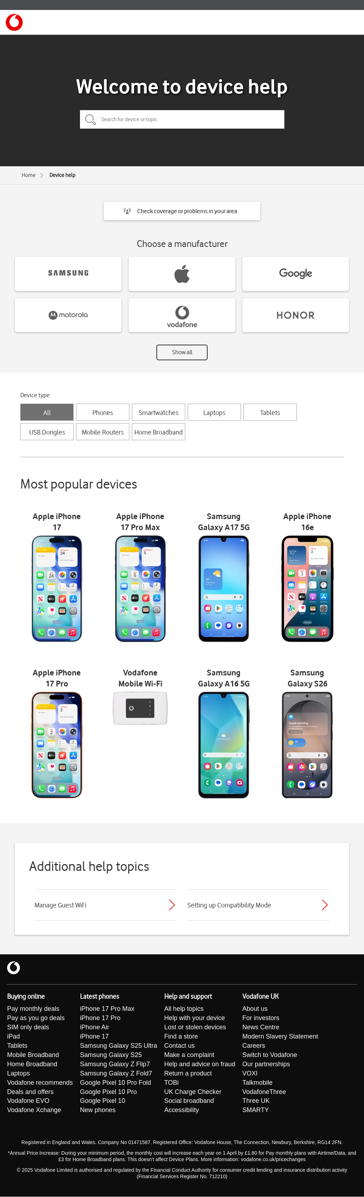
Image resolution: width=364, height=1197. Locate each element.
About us (255, 1009)
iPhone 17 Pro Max (107, 1009)
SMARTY (255, 1110)
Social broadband (189, 1101)
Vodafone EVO (28, 1101)
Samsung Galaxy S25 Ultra (118, 1046)
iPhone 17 (94, 1036)
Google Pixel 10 (102, 1101)
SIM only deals (28, 1027)
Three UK (256, 1101)
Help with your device (194, 1018)
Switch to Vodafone (269, 1055)
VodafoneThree (264, 1092)
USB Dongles (47, 432)
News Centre (260, 1027)
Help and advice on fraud (199, 1064)
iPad (13, 1036)
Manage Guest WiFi (60, 905)
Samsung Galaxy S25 (111, 1055)
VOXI (250, 1073)
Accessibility (181, 1110)
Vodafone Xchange (34, 1110)
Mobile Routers (103, 432)
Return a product (188, 1073)
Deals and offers (30, 1092)
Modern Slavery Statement (280, 1036)
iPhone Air (94, 1027)
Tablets (270, 412)
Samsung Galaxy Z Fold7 (116, 1073)
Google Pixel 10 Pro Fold (115, 1083)
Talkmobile (257, 1083)
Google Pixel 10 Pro (108, 1092)
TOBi (171, 1083)
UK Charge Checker (192, 1092)
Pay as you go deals (36, 1018)
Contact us (179, 1046)
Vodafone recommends (40, 1083)
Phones (102, 412)
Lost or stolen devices (195, 1027)
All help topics (184, 1009)
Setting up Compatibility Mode (229, 905)
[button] (182, 211)
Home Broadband (158, 432)
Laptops (214, 412)
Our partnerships (266, 1064)
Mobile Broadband (33, 1055)
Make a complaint (189, 1055)
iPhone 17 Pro (100, 1018)
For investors (260, 1018)
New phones (98, 1110)
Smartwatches (158, 412)
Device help (62, 175)
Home (29, 175)
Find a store (181, 1036)
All (47, 412)
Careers (253, 1046)
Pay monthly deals (33, 1009)
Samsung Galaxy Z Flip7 (115, 1064)
